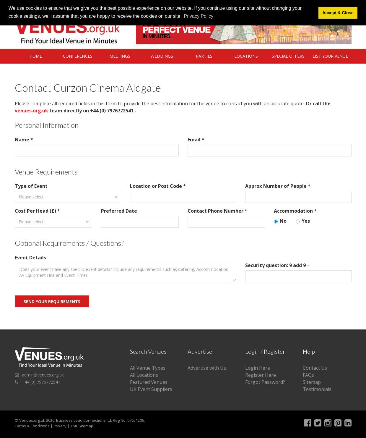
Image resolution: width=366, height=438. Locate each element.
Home (36, 56)
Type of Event (31, 186)
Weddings (162, 56)
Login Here (257, 368)
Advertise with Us (207, 368)
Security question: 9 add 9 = (277, 265)
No (280, 221)
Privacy (59, 426)
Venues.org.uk (32, 420)
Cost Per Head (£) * (37, 211)
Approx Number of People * (277, 186)
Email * (196, 139)
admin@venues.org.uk (43, 375)
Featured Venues (148, 382)
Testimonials (317, 389)
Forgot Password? (265, 382)
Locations (246, 56)
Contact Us (315, 368)
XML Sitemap (81, 426)
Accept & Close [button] (338, 12)
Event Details (30, 257)
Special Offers (288, 56)
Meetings (119, 56)
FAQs (308, 375)
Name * (24, 139)
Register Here (260, 375)
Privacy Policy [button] (199, 16)
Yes (303, 221)
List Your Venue (330, 56)
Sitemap (312, 382)
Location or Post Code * (158, 186)
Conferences (77, 56)
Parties (204, 56)
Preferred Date (119, 211)
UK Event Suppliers (151, 389)
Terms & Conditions (32, 426)
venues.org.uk (31, 110)
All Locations (144, 375)
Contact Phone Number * (217, 211)
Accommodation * (295, 211)
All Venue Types (147, 368)
